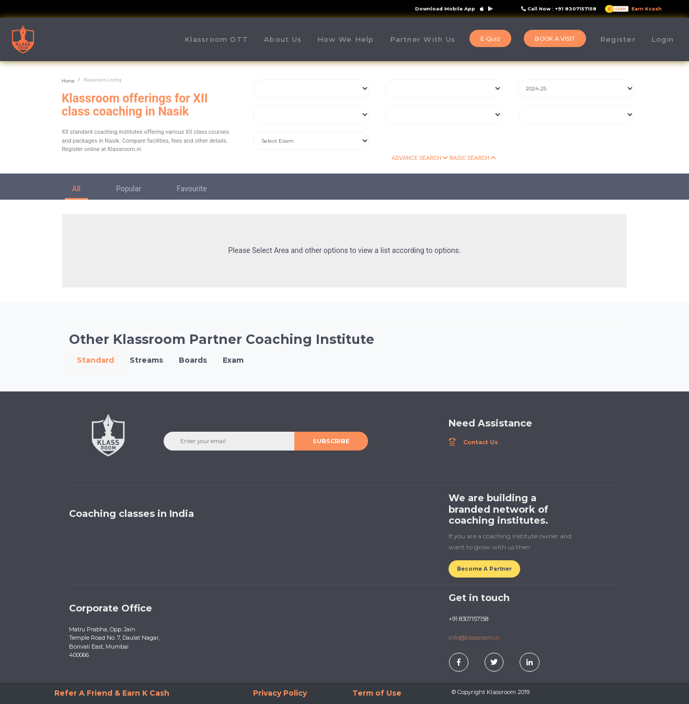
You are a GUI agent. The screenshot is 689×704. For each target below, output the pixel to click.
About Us (286, 38)
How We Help (345, 39)
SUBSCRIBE (331, 441)
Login (662, 39)
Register (618, 39)
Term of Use (376, 693)
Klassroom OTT (216, 39)
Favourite (192, 188)
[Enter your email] (229, 441)
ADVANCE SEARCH (420, 158)
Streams (146, 360)
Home (68, 81)
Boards (193, 360)
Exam (233, 360)
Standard (95, 360)
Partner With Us (422, 39)
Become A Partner (484, 568)
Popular (128, 188)
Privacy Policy (280, 693)
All (76, 188)
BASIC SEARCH (473, 158)
